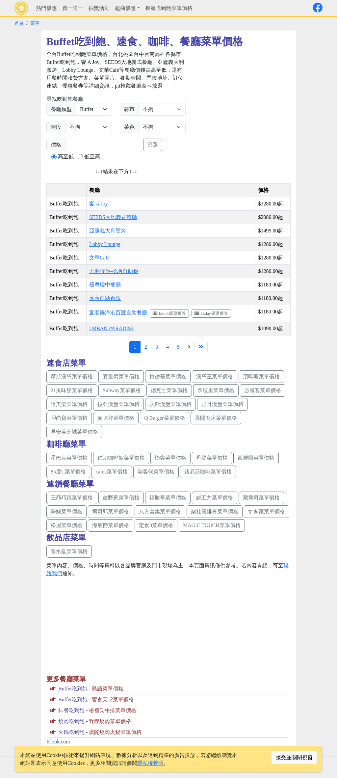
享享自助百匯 (105, 298)
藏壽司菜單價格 (261, 497)
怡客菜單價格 (170, 458)
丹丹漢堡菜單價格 (222, 404)
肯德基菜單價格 (167, 376)
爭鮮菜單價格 (66, 511)
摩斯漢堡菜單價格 (72, 376)
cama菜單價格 (112, 471)
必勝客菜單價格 (262, 390)
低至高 (92, 156)
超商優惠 (125, 8)
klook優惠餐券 (169, 313)
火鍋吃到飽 (71, 732)
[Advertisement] (249, 96)
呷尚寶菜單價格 (69, 418)
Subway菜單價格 (122, 390)
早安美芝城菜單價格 (74, 432)
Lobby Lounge (104, 244)
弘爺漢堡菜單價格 (170, 404)
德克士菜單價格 (169, 390)
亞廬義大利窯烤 (107, 230)
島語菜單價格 (107, 688)
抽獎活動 (99, 8)
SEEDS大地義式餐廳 (113, 217)
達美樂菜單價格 (69, 404)
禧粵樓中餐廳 (105, 284)
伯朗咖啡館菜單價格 (121, 458)
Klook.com (58, 741)
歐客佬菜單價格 (156, 471)
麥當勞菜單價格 (121, 376)
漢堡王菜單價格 (214, 376)
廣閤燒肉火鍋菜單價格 (115, 732)
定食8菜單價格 (156, 525)
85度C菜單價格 (68, 471)
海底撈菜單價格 (110, 525)
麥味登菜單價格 (115, 418)
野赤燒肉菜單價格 (110, 721)
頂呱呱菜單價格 (261, 376)
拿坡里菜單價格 (215, 390)
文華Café (99, 257)
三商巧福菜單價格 (72, 497)
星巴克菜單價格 (69, 458)
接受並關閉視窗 (294, 757)
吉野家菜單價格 (121, 497)
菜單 (34, 23)
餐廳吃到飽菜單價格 (169, 8)
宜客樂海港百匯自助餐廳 (118, 312)
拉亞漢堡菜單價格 (118, 404)
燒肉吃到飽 (71, 721)
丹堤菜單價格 (212, 458)
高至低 (66, 156)
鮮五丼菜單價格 (214, 497)
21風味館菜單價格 (72, 390)
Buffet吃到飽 (73, 688)
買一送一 (72, 8)
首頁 (19, 23)
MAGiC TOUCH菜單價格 (212, 525)
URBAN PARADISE (111, 328)
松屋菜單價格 (66, 525)
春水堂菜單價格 (69, 551)
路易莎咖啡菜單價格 (208, 471)
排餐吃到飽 (71, 710)
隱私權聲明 (150, 763)
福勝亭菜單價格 (167, 497)
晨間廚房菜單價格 (216, 418)
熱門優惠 (46, 8)
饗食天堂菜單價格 (113, 699)
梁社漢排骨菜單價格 (214, 511)
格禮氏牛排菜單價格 (112, 710)
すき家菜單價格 (266, 511)
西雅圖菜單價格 (256, 458)
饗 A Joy (98, 203)
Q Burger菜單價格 (164, 418)
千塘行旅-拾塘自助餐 (113, 271)
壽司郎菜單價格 (110, 511)
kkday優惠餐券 (211, 313)
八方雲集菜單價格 (160, 511)
